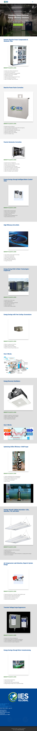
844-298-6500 (2, 704)
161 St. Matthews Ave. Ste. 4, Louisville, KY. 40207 (5, 706)
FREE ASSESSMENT (18, 24)
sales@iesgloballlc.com (4, 703)
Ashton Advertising (21, 729)
